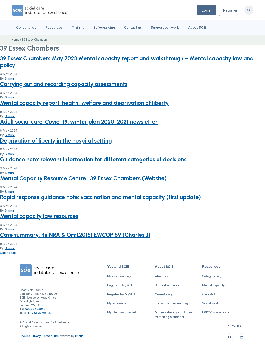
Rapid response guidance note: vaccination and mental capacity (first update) (100, 197)
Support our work (165, 27)
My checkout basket (121, 312)
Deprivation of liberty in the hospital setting (56, 140)
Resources (54, 27)
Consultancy (26, 27)
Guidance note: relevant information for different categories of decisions (93, 159)
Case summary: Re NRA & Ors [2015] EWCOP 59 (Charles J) (75, 234)
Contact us (133, 27)
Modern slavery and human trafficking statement (174, 314)
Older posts (8, 253)
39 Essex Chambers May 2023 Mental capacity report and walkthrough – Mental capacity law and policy (127, 62)
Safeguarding (104, 27)
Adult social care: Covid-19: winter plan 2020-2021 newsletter (79, 121)
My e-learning (117, 303)
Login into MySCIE (120, 285)
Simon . (10, 78)
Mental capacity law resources (39, 216)
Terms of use (50, 336)
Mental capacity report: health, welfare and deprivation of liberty (84, 102)
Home (15, 39)
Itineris (79, 336)
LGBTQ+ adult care (216, 312)
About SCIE (197, 27)
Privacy (36, 336)
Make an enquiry (119, 276)
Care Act (208, 294)
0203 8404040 (35, 308)
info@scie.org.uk (39, 312)
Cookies (25, 336)
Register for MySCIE (121, 294)
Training (78, 27)
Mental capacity (213, 285)
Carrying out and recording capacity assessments (63, 84)
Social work (210, 303)
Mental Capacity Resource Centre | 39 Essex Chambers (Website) (83, 178)
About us (161, 276)
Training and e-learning (171, 303)
